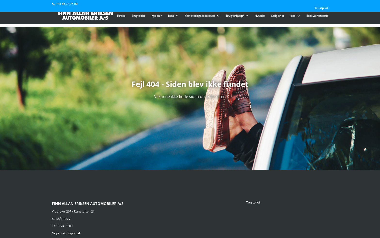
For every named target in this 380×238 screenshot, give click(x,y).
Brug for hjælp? (235, 16)
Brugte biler (138, 16)
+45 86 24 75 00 (67, 4)
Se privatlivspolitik (66, 233)
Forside (121, 16)
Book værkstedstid (317, 16)
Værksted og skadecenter (200, 16)
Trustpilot (321, 8)
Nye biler (156, 16)
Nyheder (260, 16)
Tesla (171, 16)
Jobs (292, 16)
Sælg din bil (277, 16)
